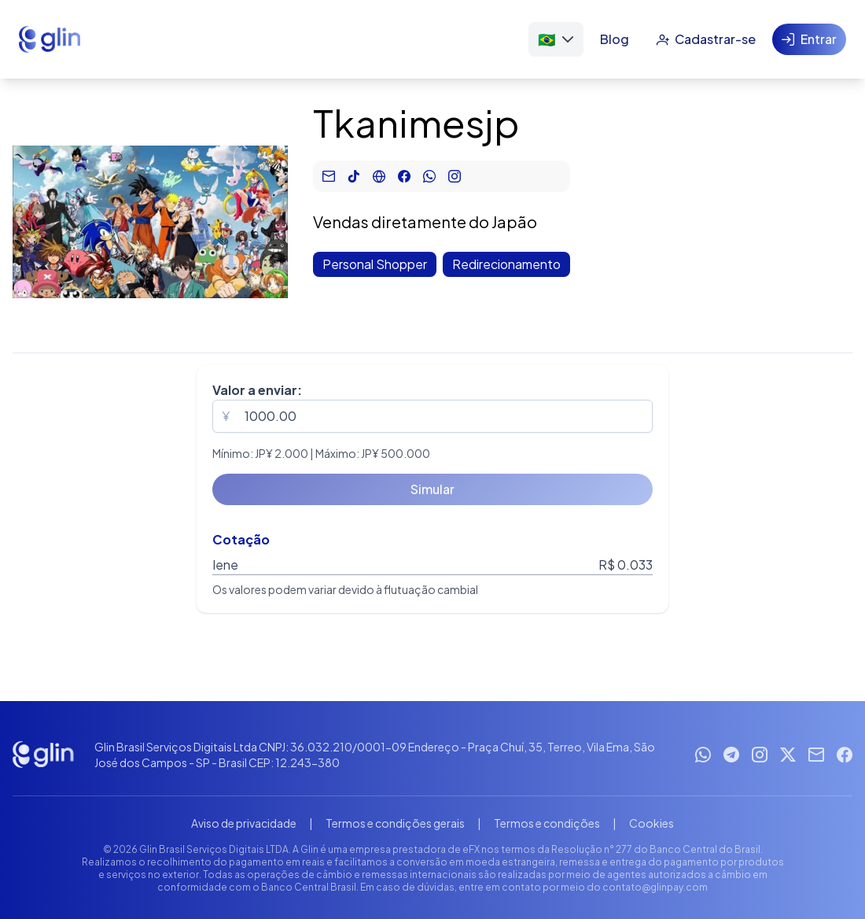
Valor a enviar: (257, 390)
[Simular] (432, 489)
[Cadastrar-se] (706, 39)
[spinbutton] (432, 416)
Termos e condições (547, 823)
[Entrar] (809, 39)
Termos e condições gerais (395, 823)
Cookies (651, 823)
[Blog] (614, 39)
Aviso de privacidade (243, 823)
